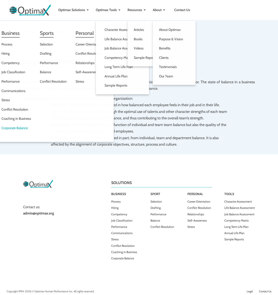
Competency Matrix (236, 220)
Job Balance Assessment (239, 214)
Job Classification (122, 220)
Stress (115, 239)
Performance (119, 227)
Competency (119, 214)
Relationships (195, 214)
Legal (250, 291)
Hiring (115, 208)
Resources (135, 10)
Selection (156, 201)
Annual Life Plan (234, 233)
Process (116, 201)
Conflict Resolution (123, 246)
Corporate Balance (122, 258)
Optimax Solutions (71, 10)
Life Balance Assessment (239, 208)
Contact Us (182, 10)
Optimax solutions (53, 32)
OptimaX (29, 32)
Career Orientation (198, 201)
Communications (122, 233)
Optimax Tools (106, 10)
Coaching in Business (124, 252)
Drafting (155, 208)
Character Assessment (238, 201)
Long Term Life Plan (236, 227)
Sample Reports (234, 239)
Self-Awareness (197, 220)
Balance (155, 220)
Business (78, 32)
